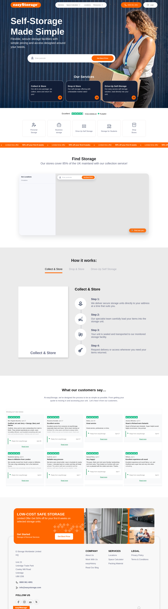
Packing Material (115, 563)
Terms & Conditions (139, 559)
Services (61, 5)
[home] (26, 5)
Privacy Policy (137, 555)
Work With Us (92, 559)
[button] (74, 4)
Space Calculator (116, 559)
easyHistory (91, 563)
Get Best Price (64, 536)
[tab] (57, 270)
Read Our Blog (92, 567)
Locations (87, 5)
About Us (90, 555)
